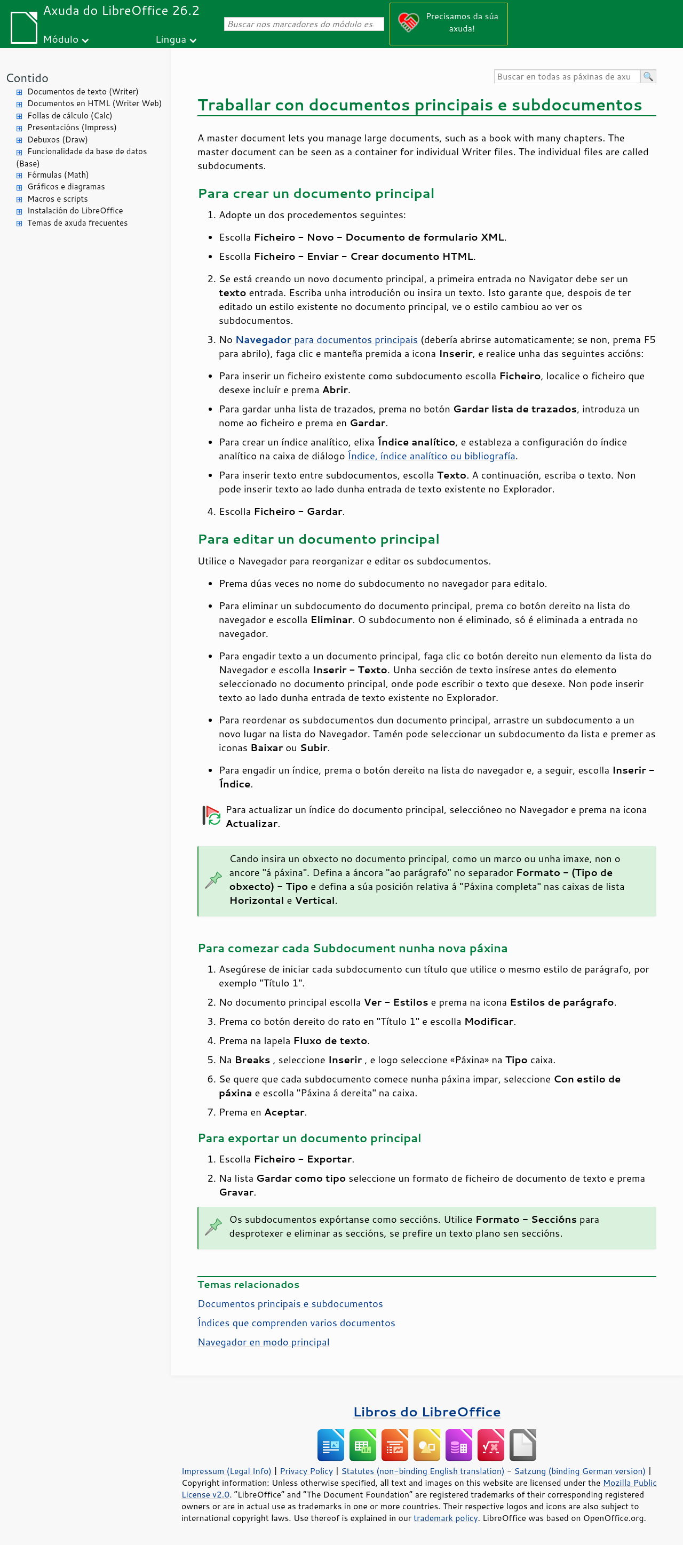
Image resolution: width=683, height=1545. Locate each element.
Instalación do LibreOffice (75, 210)
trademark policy (446, 1518)
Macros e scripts (57, 198)
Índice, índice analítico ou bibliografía (431, 456)
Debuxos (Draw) (57, 139)
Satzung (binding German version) (580, 1471)
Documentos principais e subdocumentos (290, 1303)
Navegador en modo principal (263, 1342)
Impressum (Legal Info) (226, 1471)
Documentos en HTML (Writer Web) (94, 103)
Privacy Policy (306, 1471)
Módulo (60, 38)
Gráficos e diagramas (66, 186)
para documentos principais (326, 339)
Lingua (170, 38)
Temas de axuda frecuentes (77, 222)
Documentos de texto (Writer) (83, 91)
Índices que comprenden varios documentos (296, 1322)
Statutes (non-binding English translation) (422, 1471)
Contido (27, 77)
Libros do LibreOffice (427, 1411)
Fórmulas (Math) (58, 174)
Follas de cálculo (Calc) (70, 115)
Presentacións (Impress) (72, 127)
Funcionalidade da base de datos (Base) (81, 157)
